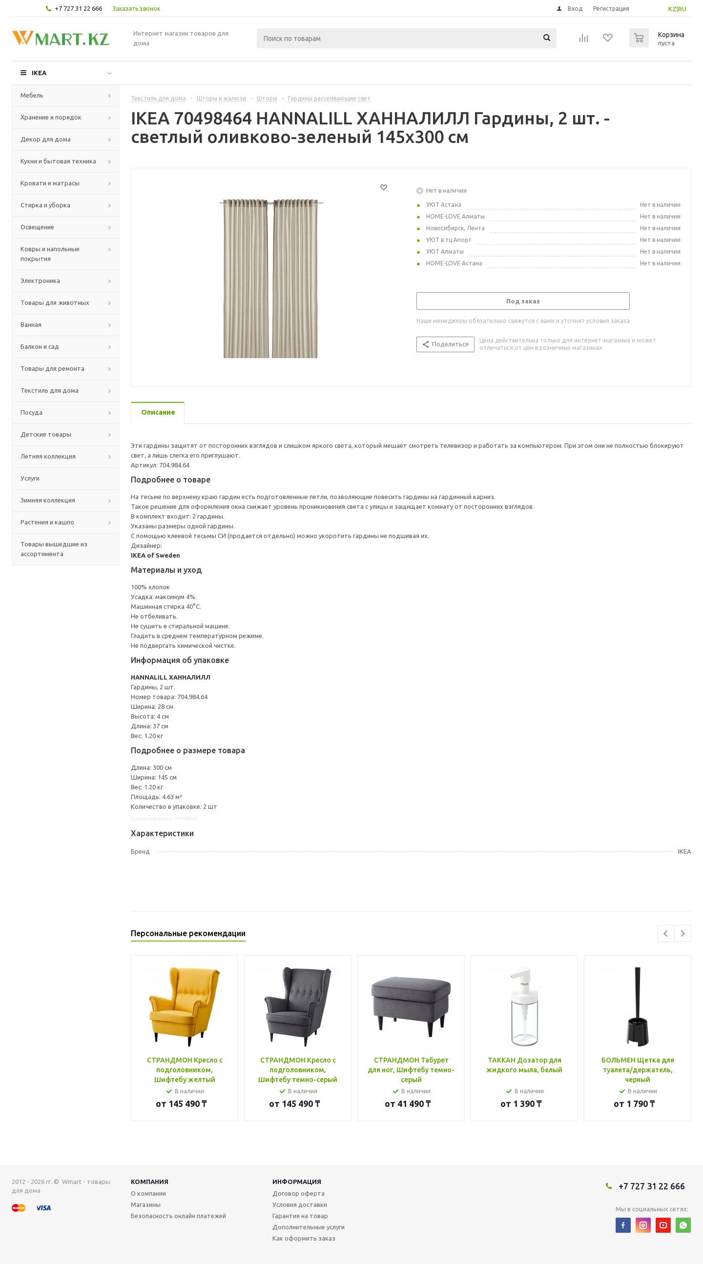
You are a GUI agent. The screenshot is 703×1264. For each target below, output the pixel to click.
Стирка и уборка (45, 204)
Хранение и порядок (51, 117)
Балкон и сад (40, 346)
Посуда (31, 412)
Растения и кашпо (47, 522)
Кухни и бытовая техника (58, 161)
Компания (149, 1181)
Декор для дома (46, 139)
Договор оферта (298, 1193)
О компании (148, 1193)
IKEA (39, 72)
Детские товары (46, 434)
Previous (666, 933)
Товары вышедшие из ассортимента (54, 549)
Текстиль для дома (50, 390)
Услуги (30, 478)
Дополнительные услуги (308, 1227)
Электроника (40, 280)
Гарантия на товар (300, 1215)
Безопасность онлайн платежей (178, 1215)
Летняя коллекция (48, 456)
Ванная (31, 324)
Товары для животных (55, 302)
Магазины (146, 1204)
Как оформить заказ (303, 1238)
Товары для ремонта (52, 368)
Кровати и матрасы (50, 183)
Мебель (32, 95)
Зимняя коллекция (48, 500)
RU (682, 8)
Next (683, 933)
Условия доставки (299, 1204)
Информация (296, 1181)
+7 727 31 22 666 (78, 8)
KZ (672, 8)
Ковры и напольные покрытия (50, 253)
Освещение (37, 226)
